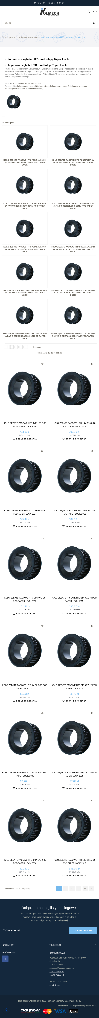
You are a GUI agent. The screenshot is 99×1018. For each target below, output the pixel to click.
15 (85, 889)
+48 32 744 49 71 (57, 972)
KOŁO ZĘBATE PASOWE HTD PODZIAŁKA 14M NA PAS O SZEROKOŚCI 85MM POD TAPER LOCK (73, 292)
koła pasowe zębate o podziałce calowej (25, 89)
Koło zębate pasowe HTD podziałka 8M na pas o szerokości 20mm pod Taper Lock (73, 162)
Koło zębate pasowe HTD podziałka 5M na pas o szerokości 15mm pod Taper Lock (24, 162)
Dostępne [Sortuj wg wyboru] (63, 347)
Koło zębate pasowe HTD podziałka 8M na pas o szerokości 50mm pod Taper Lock (73, 205)
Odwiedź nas (55, 985)
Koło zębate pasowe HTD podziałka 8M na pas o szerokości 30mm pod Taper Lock (24, 205)
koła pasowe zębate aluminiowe (27, 83)
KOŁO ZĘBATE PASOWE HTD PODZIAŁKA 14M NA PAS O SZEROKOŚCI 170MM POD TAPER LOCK (73, 336)
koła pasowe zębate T (59, 86)
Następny (92, 889)
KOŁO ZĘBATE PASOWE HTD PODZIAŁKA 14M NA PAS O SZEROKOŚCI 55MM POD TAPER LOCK (25, 292)
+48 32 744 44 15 (57, 975)
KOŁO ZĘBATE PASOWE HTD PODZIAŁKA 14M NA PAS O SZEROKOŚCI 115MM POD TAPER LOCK (25, 336)
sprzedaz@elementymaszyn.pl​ (62, 968)
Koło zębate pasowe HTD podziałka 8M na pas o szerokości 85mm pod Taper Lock (24, 249)
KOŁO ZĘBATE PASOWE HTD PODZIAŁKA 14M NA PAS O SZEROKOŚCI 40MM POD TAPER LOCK (73, 249)
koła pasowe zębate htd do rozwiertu (33, 86)
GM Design (33, 1001)
